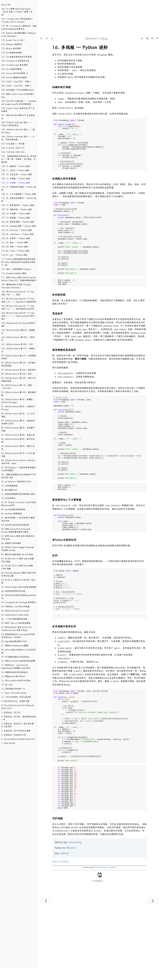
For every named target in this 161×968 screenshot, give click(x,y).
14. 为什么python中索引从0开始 (16, 680)
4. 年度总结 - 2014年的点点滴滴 (15, 731)
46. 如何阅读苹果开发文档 (13, 591)
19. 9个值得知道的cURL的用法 (15, 657)
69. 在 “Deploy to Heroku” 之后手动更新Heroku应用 (18, 504)
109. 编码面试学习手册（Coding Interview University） (15, 286)
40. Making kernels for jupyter (15, 611)
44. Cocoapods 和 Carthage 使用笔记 (18, 602)
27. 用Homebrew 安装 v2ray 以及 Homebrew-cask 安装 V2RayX (16, 628)
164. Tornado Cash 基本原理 (14, 65)
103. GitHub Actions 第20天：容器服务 (18, 331)
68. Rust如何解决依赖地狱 (13, 509)
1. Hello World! (8, 743)
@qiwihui (71, 905)
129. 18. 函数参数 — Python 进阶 (16, 209)
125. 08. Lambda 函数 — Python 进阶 (18, 226)
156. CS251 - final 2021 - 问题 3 (16, 86)
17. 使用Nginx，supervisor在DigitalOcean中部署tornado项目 (15, 666)
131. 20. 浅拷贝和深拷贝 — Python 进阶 (18, 199)
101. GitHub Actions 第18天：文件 (17, 344)
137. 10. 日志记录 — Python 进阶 (16, 174)
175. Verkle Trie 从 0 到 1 (13, 40)
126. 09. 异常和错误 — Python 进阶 (17, 222)
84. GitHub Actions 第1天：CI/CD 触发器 (18, 455)
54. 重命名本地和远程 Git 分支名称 (17, 554)
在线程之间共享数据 (64, 184)
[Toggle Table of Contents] (41, 38)
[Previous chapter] (46, 958)
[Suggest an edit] (157, 38)
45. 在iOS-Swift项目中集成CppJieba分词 (18, 596)
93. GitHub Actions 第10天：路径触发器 (18, 393)
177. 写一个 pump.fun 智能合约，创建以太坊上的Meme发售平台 (18, 27)
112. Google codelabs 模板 (13, 273)
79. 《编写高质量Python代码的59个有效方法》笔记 (18, 476)
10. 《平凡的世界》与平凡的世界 (16, 697)
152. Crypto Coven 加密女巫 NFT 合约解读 (18, 109)
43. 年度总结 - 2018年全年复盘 (15, 606)
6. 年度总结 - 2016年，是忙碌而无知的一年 (18, 718)
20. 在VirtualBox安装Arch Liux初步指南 (18, 651)
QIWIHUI (64, 911)
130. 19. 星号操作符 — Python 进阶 (17, 205)
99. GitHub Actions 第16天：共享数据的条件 (18, 357)
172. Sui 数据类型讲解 (11, 52)
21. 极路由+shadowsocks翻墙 (14, 645)
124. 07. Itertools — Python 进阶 (16, 230)
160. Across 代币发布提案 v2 (14, 73)
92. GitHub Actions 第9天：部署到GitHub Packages (17, 401)
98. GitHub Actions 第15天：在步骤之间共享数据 (18, 364)
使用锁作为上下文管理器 (66, 532)
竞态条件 (57, 332)
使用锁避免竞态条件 (64, 367)
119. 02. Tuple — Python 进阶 (15, 251)
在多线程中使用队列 (64, 667)
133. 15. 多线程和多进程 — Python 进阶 (18, 188)
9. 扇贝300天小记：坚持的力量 (15, 701)
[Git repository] (152, 38)
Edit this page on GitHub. (105, 925)
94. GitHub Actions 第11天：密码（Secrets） (16, 386)
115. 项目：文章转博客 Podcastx (16, 269)
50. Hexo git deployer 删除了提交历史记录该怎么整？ (18, 574)
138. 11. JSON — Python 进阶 (15, 170)
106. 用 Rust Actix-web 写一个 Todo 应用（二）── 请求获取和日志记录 (17, 307)
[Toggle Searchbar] (52, 38)
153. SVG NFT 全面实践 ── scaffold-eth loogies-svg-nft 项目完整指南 (18, 102)
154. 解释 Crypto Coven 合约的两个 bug (17, 95)
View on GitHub (60, 919)
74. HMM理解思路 (9, 486)
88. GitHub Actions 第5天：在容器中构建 (18, 429)
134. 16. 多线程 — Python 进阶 (15, 183)
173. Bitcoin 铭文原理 (11, 48)
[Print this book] (147, 38)
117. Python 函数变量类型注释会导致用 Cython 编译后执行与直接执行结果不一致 (18, 262)
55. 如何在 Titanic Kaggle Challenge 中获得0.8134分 (17, 549)
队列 (54, 590)
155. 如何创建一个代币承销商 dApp (17, 90)
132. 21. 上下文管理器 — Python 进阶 (18, 194)
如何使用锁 (58, 313)
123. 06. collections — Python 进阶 (17, 234)
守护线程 (57, 876)
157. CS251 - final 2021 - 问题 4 (16, 81)
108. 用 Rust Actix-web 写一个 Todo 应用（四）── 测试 (17, 293)
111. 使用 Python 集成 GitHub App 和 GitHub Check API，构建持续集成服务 (18, 279)
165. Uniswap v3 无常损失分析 (15, 61)
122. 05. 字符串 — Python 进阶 (15, 238)
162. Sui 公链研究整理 (11, 69)
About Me (5, 5)
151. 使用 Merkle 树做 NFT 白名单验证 (18, 117)
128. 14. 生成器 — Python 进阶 (15, 213)
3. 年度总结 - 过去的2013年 (13, 735)
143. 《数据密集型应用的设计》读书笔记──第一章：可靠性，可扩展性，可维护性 (18, 159)
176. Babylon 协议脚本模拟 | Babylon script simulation (18, 34)
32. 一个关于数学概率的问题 (14, 619)
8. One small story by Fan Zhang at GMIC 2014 (17, 707)
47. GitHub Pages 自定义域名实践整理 (18, 587)
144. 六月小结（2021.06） (13, 152)
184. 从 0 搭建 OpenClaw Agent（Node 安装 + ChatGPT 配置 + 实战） (17, 12)
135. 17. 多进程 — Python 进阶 (15, 178)
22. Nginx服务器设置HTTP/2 (14, 641)
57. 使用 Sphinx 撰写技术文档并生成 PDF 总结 (17, 537)
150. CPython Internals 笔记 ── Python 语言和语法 (16, 124)
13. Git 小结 (6, 685)
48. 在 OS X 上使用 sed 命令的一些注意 (18, 581)
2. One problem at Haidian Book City (18, 739)
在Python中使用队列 (64, 575)
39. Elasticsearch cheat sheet (15, 615)
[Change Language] (142, 38)
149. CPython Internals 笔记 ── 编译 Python (18, 131)
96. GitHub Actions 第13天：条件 (16, 374)
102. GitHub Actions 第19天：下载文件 (18, 338)
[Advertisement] (75, 17)
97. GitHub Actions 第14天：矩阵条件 (18, 370)
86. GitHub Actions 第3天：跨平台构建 (18, 440)
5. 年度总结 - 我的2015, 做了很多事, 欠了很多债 (17, 725)
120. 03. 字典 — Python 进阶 (14, 246)
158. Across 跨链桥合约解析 (14, 77)
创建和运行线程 (61, 86)
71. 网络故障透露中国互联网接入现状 (18, 494)
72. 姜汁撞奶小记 (9, 490)
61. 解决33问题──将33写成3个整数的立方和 (18, 519)
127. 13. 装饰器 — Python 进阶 (15, 218)
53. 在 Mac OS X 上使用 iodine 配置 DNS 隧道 (17, 560)
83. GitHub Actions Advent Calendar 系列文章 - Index (18, 462)
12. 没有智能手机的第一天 (13, 689)
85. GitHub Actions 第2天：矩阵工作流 (18, 447)
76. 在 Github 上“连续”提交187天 (16, 481)
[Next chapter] (152, 958)
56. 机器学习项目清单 (11, 543)
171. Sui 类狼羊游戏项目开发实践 (16, 57)
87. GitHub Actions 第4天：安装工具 (18, 435)
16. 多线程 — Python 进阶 (80, 47)
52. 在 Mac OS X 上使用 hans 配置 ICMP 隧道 (17, 567)
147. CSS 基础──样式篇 (13, 144)
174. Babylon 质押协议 (11, 44)
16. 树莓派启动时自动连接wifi (14, 672)
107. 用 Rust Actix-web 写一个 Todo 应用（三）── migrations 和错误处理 (18, 300)
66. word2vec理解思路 (11, 513)
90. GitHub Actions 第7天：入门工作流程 (18, 415)
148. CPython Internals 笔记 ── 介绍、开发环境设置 (18, 138)
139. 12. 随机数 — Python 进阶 (15, 166)
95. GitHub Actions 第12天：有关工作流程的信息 (18, 379)
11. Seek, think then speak (13, 693)
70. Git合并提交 (8, 498)
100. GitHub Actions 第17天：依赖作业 (18, 350)
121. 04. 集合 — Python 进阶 (14, 242)
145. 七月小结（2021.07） (13, 148)
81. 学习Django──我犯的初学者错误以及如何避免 (18, 469)
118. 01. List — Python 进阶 (14, 255)
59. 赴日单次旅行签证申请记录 (15, 525)
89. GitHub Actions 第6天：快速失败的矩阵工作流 (18, 422)
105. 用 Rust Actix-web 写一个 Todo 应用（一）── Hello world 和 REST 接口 (17, 316)
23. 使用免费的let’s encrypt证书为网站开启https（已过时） (18, 636)
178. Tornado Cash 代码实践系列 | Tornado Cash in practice (17, 20)
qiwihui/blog (75, 900)
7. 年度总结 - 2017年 (10, 712)
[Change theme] (46, 38)
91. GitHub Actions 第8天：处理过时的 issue (18, 408)
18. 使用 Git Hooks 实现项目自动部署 (18, 661)
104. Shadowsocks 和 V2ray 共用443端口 (18, 324)
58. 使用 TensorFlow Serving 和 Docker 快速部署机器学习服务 (15, 530)
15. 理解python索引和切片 (13, 676)
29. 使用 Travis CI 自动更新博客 (15, 623)
